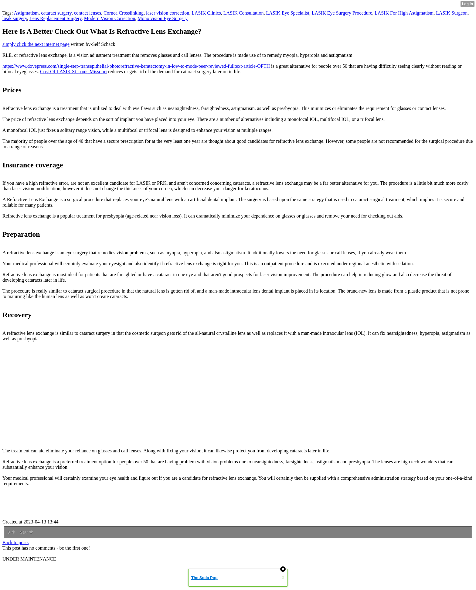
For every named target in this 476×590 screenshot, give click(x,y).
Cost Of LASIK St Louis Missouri (73, 71)
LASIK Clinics (206, 12)
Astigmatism (26, 12)
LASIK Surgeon (451, 12)
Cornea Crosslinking (124, 12)
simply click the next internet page (36, 44)
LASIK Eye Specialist (287, 12)
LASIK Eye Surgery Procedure (342, 12)
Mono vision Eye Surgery (163, 18)
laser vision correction (167, 12)
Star (26, 532)
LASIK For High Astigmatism (404, 12)
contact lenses (87, 12)
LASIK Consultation (243, 12)
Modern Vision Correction (109, 18)
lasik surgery (14, 18)
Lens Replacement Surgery (55, 18)
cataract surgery (56, 12)
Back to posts (15, 542)
